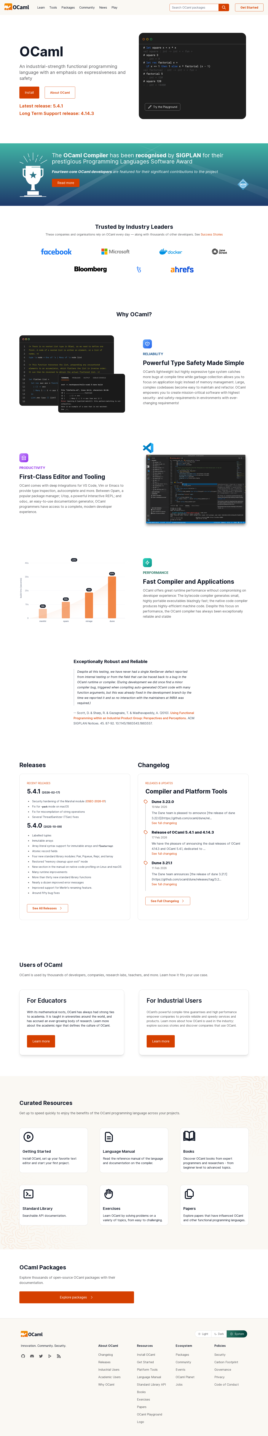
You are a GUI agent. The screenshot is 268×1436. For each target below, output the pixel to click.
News (103, 7)
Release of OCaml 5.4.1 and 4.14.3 (183, 832)
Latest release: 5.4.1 (41, 106)
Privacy (219, 1377)
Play (114, 7)
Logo (140, 1422)
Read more (65, 183)
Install (29, 92)
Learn (41, 7)
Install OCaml (146, 1355)
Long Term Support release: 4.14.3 (56, 113)
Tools (53, 7)
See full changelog (164, 823)
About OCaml (60, 92)
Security (220, 1355)
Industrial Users (108, 1369)
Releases (104, 1362)
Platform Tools (147, 1369)
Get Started (249, 7)
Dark (219, 1333)
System (237, 1334)
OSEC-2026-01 (95, 801)
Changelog (105, 1355)
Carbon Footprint (226, 1362)
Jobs (179, 1384)
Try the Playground (162, 107)
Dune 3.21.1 (162, 863)
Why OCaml (106, 1384)
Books (141, 1392)
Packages (68, 7)
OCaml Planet (185, 1377)
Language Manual (149, 1377)
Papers (141, 1407)
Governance (222, 1369)
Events (180, 1369)
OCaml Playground (149, 1414)
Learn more (41, 1041)
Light (203, 1333)
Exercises (143, 1399)
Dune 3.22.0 (163, 801)
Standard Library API (151, 1384)
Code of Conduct (226, 1384)
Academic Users (109, 1377)
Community (87, 7)
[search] (224, 7)
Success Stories (212, 234)
